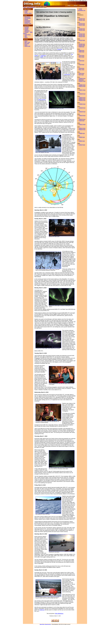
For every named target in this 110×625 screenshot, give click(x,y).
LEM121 (81, 124)
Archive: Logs (27, 23)
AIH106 (80, 44)
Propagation (27, 20)
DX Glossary (28, 18)
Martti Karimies (42, 99)
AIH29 (80, 64)
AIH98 (80, 46)
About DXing (42, 624)
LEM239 (81, 93)
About (25, 41)
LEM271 (81, 90)
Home (24, 7)
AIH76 (80, 55)
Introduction (27, 17)
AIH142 (80, 34)
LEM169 (81, 107)
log (83, 18)
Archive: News (28, 13)
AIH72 (80, 56)
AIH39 (80, 60)
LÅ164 (80, 120)
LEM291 (81, 81)
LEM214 (81, 99)
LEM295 (81, 78)
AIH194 (80, 18)
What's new (27, 46)
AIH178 (80, 23)
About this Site (48, 624)
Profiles (26, 10)
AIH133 (80, 36)
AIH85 (80, 51)
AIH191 (80, 20)
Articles (26, 19)
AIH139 (80, 35)
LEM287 (81, 85)
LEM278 (81, 86)
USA (26, 36)
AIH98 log (41, 609)
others (26, 37)
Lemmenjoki (67, 74)
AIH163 (80, 28)
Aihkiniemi (26, 30)
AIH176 (80, 25)
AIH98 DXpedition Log (81, 9)
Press (26, 44)
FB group (27, 43)
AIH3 (80, 79)
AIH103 (80, 45)
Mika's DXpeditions (31, 7)
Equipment (27, 22)
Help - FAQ (27, 42)
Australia (26, 27)
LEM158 (81, 111)
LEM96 (80, 133)
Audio (25, 11)
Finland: (26, 29)
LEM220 (81, 97)
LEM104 (81, 129)
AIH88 (41, 56)
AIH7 (80, 74)
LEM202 (81, 104)
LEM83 (80, 137)
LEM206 (81, 100)
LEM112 (81, 128)
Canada (26, 28)
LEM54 (80, 141)
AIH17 (80, 69)
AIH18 (80, 68)
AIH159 (80, 30)
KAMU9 (80, 144)
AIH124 (80, 40)
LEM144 (81, 115)
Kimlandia (59, 49)
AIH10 (80, 73)
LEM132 (81, 119)
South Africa (27, 34)
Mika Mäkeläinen (59, 613)
